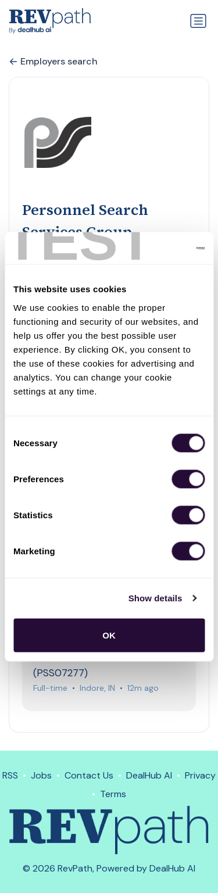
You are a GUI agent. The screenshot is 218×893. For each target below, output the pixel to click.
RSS (10, 775)
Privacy (200, 775)
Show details (155, 598)
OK (109, 635)
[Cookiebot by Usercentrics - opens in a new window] (155, 248)
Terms (113, 794)
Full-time (50, 688)
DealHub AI (149, 775)
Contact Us (89, 775)
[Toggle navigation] (198, 21)
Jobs (41, 775)
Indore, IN (97, 688)
